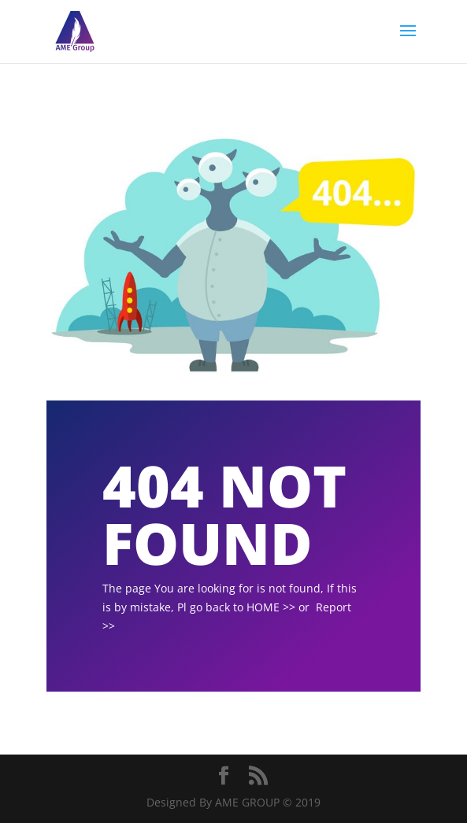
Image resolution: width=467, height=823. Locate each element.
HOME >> (270, 607)
